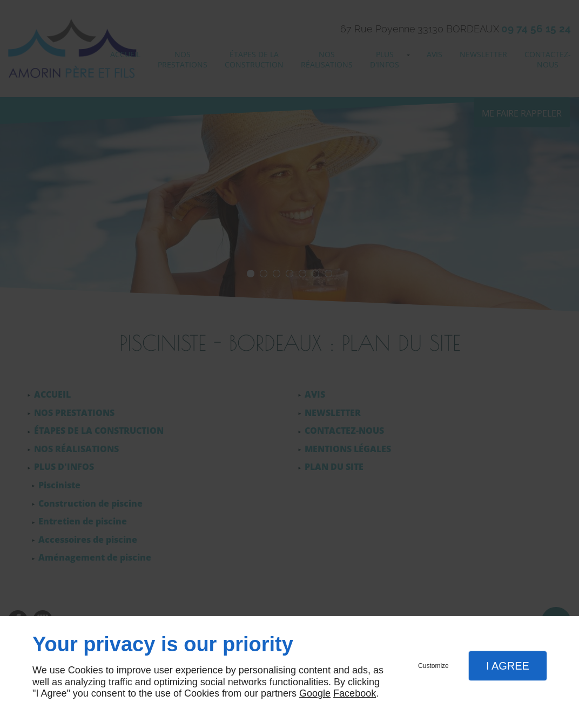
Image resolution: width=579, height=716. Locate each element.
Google (315, 693)
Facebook (354, 693)
